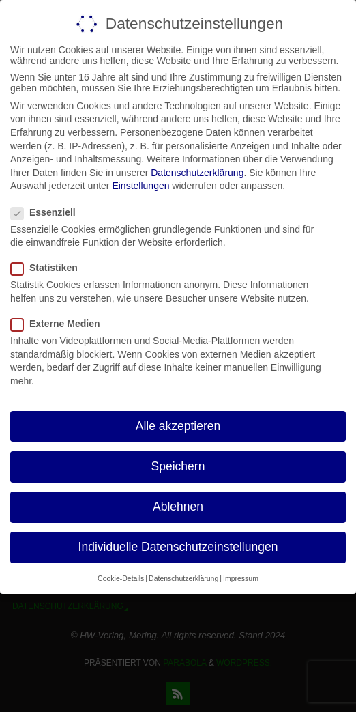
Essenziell (48, 211)
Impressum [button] (240, 578)
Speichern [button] (178, 465)
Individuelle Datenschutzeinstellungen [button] (178, 547)
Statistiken (49, 267)
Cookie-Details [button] (121, 578)
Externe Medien (60, 323)
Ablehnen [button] (178, 506)
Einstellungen (140, 185)
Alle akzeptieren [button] (178, 425)
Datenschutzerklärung (197, 172)
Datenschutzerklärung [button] (183, 578)
